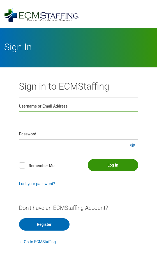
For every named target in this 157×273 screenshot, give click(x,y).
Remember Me (41, 165)
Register (44, 224)
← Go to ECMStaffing (37, 242)
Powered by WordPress (78, 14)
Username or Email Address (43, 106)
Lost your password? (37, 183)
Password (27, 134)
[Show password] (132, 145)
